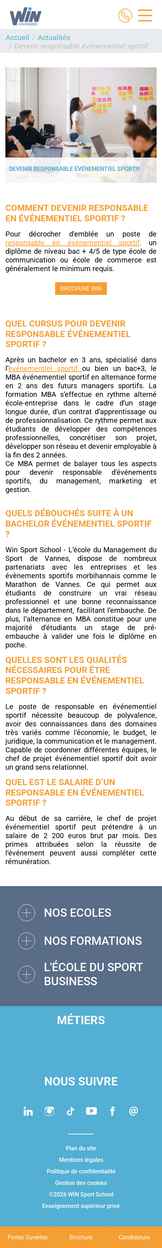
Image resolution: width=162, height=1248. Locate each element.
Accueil (17, 37)
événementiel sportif (45, 368)
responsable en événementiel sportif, (73, 242)
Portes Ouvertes (28, 1237)
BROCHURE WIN (81, 288)
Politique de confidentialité (81, 1171)
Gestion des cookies (81, 1183)
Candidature (134, 1237)
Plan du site (81, 1148)
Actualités (54, 37)
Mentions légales (81, 1159)
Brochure (80, 1237)
